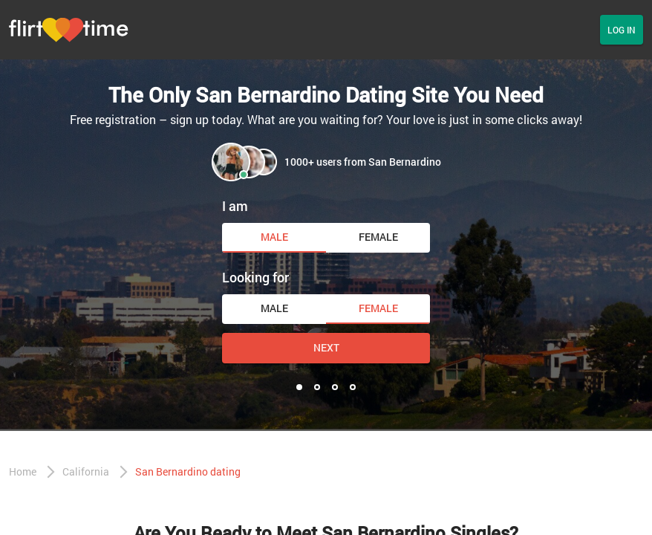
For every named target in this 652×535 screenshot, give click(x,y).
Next (326, 347)
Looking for (255, 277)
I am (235, 206)
